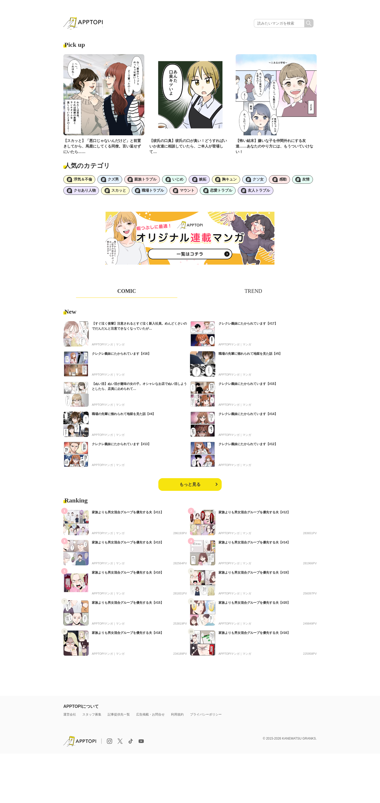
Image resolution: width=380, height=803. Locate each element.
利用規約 (177, 716)
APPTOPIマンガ (102, 346)
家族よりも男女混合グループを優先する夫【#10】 (128, 574)
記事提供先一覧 (119, 716)
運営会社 (69, 716)
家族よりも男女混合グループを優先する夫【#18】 (128, 634)
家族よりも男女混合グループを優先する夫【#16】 (254, 634)
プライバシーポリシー (206, 716)
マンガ (120, 346)
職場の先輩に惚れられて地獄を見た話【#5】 (250, 355)
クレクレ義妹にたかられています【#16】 (121, 355)
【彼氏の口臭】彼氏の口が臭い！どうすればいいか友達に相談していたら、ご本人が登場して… (188, 147)
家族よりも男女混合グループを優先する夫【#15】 (128, 604)
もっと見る (190, 486)
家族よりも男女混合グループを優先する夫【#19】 (254, 574)
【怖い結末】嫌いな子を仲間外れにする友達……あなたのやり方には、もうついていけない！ (274, 147)
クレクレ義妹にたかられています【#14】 (248, 416)
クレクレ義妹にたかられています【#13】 (121, 446)
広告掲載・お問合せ (150, 716)
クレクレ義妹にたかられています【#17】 (248, 325)
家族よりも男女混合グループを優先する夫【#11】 (128, 514)
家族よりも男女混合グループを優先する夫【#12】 (254, 514)
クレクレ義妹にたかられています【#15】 (248, 385)
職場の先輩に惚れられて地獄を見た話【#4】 (123, 416)
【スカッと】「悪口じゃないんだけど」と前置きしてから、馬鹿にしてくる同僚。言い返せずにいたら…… (102, 147)
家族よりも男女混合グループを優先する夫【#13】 (128, 544)
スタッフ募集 (91, 716)
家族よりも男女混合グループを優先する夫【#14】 (254, 544)
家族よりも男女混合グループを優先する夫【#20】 (254, 604)
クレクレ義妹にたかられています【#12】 (248, 446)
